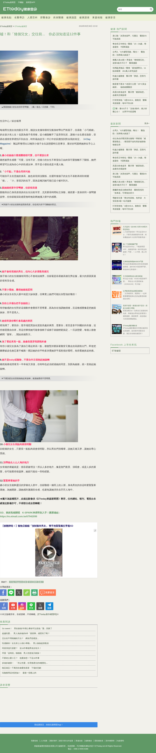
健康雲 (20, 9)
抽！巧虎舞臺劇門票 (130, 244)
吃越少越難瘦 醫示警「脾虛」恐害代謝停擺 (129, 77)
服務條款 (88, 741)
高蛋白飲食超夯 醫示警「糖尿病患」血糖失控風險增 (129, 93)
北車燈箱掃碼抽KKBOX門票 (133, 261)
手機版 (21, 2)
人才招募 (44, 741)
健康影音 (110, 17)
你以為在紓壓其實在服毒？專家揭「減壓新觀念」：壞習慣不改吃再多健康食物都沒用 (129, 141)
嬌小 (41, 582)
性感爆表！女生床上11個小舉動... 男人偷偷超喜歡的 (25, 643)
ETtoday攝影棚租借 (130, 326)
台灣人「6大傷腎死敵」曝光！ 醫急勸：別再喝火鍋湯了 (129, 53)
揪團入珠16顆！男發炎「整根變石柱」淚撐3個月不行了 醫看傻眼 (129, 61)
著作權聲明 (110, 741)
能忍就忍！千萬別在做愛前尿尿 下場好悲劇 (21, 668)
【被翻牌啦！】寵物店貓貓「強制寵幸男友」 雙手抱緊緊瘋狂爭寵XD (37, 526)
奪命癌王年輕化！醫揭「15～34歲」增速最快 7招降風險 (129, 45)
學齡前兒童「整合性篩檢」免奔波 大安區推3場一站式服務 (129, 199)
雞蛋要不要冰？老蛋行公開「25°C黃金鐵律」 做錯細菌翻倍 (129, 85)
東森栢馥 (97, 17)
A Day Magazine (16, 582)
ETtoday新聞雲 (9, 2)
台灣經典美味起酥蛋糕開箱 (132, 291)
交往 (30, 582)
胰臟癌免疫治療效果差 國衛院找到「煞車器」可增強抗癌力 (128, 191)
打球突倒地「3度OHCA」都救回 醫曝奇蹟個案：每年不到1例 (130, 101)
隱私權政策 (99, 741)
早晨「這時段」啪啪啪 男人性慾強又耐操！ (21, 653)
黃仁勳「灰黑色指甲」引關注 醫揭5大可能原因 (130, 37)
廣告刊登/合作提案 (66, 741)
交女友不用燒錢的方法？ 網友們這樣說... (20, 638)
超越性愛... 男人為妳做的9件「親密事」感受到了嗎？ (26, 633)
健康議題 (71, 17)
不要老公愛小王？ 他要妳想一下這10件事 (20, 658)
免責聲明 (120, 741)
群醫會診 (45, 17)
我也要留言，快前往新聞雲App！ (48, 725)
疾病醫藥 (58, 17)
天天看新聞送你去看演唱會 (132, 276)
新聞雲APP (30, 2)
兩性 (36, 582)
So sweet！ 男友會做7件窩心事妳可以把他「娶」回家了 (27, 628)
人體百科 (32, 17)
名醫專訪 (19, 17)
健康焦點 (6, 17)
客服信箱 (79, 741)
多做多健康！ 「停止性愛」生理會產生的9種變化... (25, 663)
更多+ (147, 123)
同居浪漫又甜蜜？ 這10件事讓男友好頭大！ (21, 648)
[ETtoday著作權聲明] (47, 614)
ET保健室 (116, 351)
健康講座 (84, 17)
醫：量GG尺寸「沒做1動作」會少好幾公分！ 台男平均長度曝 (130, 110)
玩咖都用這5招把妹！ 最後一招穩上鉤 (19, 673)
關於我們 (53, 741)
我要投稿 (34, 741)
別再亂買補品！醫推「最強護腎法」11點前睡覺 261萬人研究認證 (129, 69)
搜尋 (151, 9)
